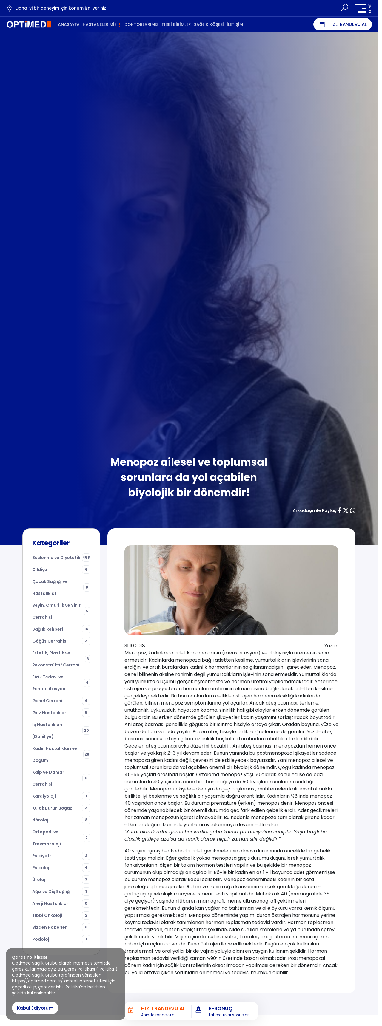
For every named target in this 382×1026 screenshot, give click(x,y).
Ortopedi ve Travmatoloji (61, 838)
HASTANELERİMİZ (100, 24)
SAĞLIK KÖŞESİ (209, 24)
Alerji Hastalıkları (61, 903)
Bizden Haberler (61, 927)
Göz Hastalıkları (61, 712)
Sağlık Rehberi (61, 629)
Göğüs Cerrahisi (61, 641)
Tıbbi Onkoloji (61, 915)
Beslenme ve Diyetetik (61, 557)
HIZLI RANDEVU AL (342, 24)
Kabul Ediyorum (35, 1008)
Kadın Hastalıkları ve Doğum (61, 754)
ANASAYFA (69, 24)
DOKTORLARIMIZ (141, 24)
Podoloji (61, 939)
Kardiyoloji (61, 796)
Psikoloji (61, 867)
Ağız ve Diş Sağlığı (61, 891)
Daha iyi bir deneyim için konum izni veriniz (56, 8)
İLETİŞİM (235, 24)
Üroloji (61, 879)
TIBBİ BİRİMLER (176, 24)
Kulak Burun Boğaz (61, 808)
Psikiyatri (61, 856)
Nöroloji (61, 820)
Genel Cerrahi (61, 701)
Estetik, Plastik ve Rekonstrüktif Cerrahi (61, 659)
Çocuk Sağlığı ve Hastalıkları (61, 587)
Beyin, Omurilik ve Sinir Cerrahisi (61, 611)
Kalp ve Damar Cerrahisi (61, 778)
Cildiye (61, 569)
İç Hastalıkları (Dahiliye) (61, 730)
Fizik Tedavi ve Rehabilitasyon (61, 683)
